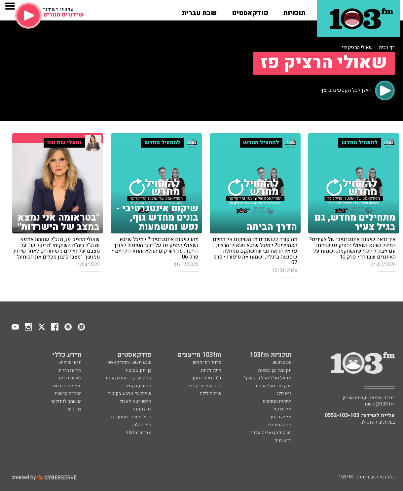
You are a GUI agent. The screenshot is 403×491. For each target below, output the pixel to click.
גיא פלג (283, 393)
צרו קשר (73, 408)
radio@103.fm (380, 404)
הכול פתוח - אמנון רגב (130, 416)
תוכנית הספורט (277, 401)
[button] (294, 11)
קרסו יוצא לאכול (135, 401)
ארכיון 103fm (138, 432)
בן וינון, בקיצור (138, 370)
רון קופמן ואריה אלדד (270, 432)
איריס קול (282, 408)
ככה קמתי (142, 408)
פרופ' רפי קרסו (207, 362)
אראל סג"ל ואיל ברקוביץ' (267, 377)
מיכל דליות (211, 370)
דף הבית (387, 47)
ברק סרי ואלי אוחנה (272, 385)
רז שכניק (282, 440)
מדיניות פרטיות (67, 385)
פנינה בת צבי (279, 424)
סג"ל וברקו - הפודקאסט (128, 377)
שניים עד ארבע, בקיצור (129, 393)
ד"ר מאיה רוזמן (207, 377)
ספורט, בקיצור (137, 385)
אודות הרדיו (70, 370)
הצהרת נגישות (68, 393)
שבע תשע (282, 362)
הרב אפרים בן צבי (205, 385)
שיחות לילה (210, 393)
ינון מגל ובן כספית (274, 370)
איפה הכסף (280, 416)
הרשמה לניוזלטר (66, 401)
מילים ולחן (141, 424)
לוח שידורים (70, 377)
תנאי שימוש (70, 362)
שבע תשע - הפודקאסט (129, 362)
